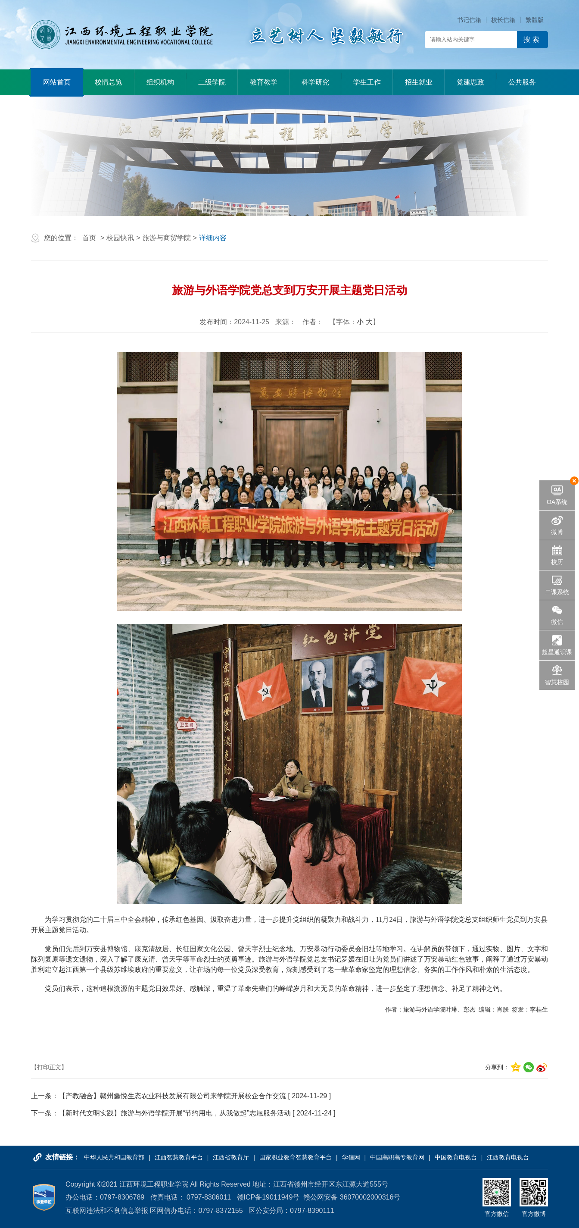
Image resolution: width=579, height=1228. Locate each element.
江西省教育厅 (231, 1157)
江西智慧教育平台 (179, 1157)
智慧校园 (557, 682)
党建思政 (470, 82)
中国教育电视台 (456, 1157)
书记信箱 (469, 19)
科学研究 (315, 82)
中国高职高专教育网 (397, 1157)
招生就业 (419, 82)
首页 (89, 237)
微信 (557, 621)
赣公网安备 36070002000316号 (351, 1197)
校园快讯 (120, 237)
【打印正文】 (49, 1067)
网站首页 (57, 82)
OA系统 (557, 501)
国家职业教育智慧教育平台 (295, 1157)
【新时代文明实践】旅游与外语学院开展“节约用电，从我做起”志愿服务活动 (175, 1113)
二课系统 (557, 592)
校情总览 (108, 82)
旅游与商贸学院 (167, 237)
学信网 (351, 1157)
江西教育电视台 (508, 1157)
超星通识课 (557, 651)
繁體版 (535, 19)
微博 (557, 532)
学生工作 (367, 82)
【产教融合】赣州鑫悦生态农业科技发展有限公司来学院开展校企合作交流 (172, 1096)
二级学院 (212, 82)
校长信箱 (503, 19)
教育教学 (263, 82)
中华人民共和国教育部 (114, 1157)
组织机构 (160, 82)
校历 (557, 561)
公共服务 (522, 82)
